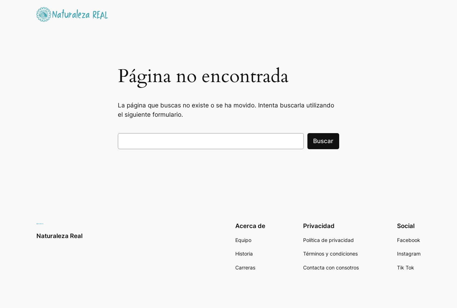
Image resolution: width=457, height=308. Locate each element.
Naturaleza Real (59, 235)
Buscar (323, 141)
